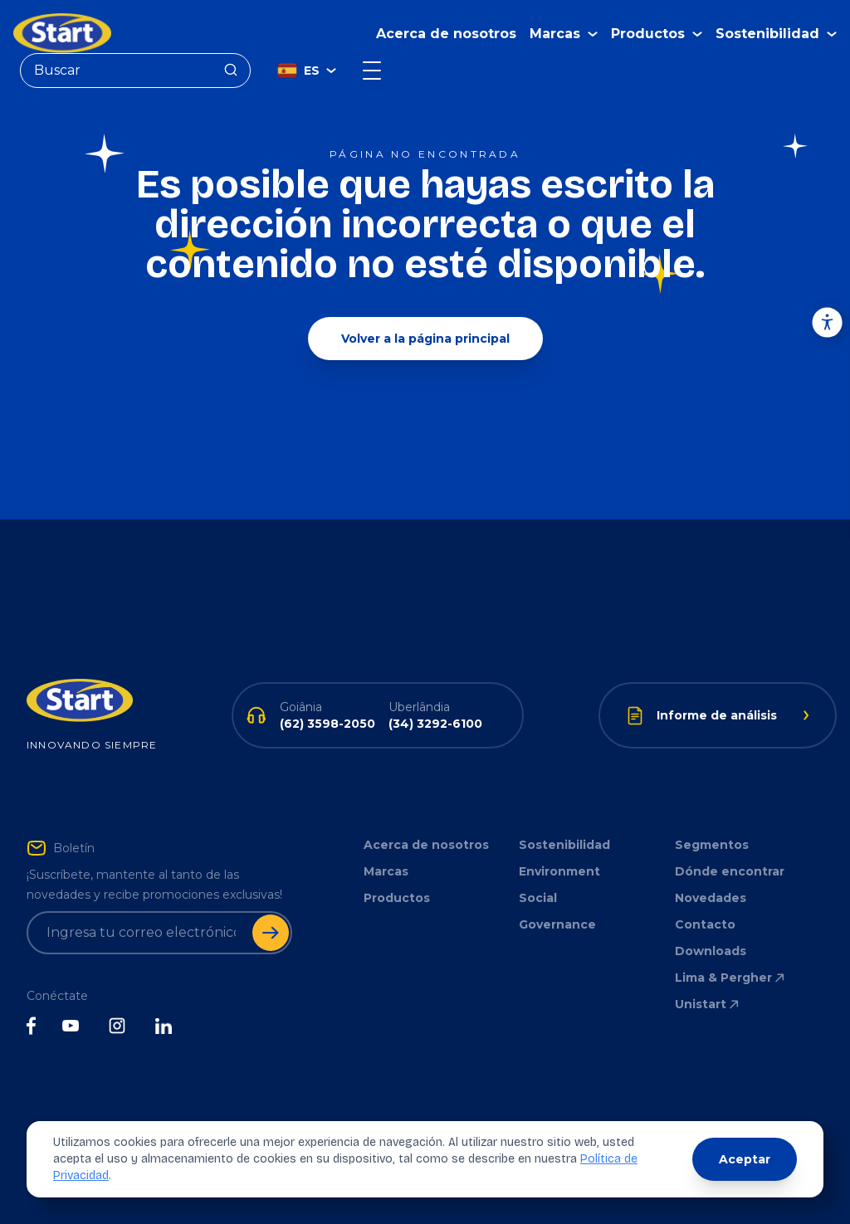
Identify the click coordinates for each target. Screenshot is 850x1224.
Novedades (710, 897)
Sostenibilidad (564, 844)
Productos (397, 897)
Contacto (705, 924)
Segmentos (712, 844)
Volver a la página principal (425, 338)
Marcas (386, 871)
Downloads (710, 951)
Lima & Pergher (731, 977)
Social (538, 897)
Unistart (708, 1004)
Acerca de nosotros (446, 33)
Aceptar (744, 1159)
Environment (559, 871)
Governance (557, 924)
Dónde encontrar (729, 871)
